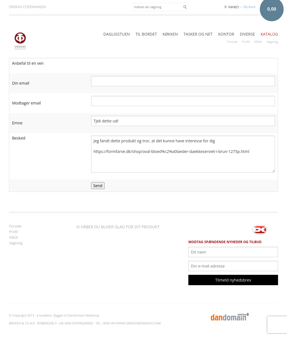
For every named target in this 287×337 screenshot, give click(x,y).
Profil (246, 41)
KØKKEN (170, 34)
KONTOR (226, 34)
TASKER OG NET (198, 34)
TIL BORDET (146, 34)
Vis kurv (249, 6)
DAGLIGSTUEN (116, 34)
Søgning (272, 41)
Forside (232, 41)
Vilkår (258, 41)
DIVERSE (247, 34)
